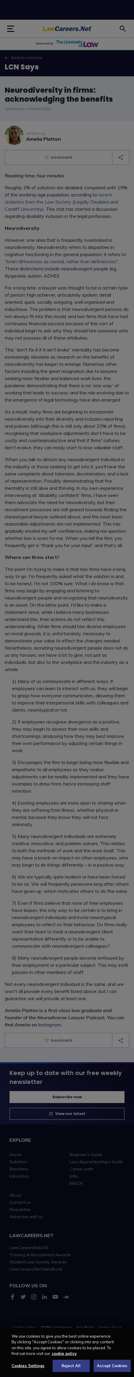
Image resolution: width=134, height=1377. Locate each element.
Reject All (71, 1370)
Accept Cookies (112, 1370)
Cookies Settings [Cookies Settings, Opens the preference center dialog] (28, 1370)
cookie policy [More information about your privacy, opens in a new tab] (64, 1358)
